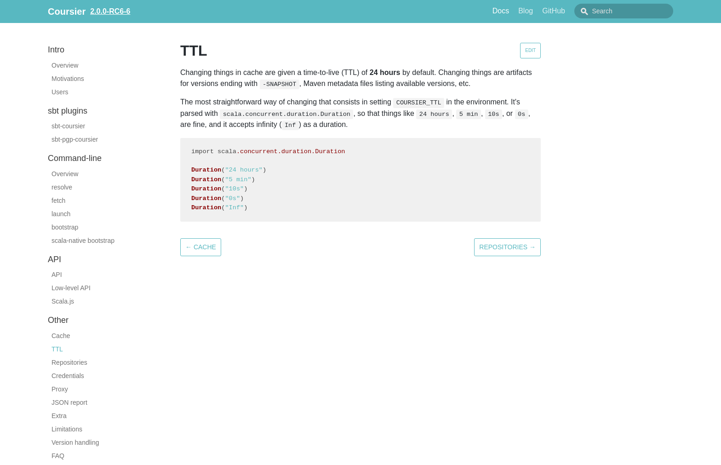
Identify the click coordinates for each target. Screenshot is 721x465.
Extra (59, 415)
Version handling (75, 442)
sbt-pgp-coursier (75, 139)
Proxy (60, 389)
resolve (62, 187)
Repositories (69, 362)
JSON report (69, 402)
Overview (65, 65)
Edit (530, 50)
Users (60, 92)
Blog (546, 11)
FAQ (58, 455)
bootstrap (65, 227)
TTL (57, 349)
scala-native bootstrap (83, 240)
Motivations (68, 78)
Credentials (68, 375)
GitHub (574, 11)
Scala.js (63, 301)
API (57, 274)
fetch (58, 200)
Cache (61, 335)
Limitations (67, 429)
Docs (521, 11)
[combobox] (634, 11)
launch (61, 214)
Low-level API (71, 288)
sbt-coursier (68, 126)
